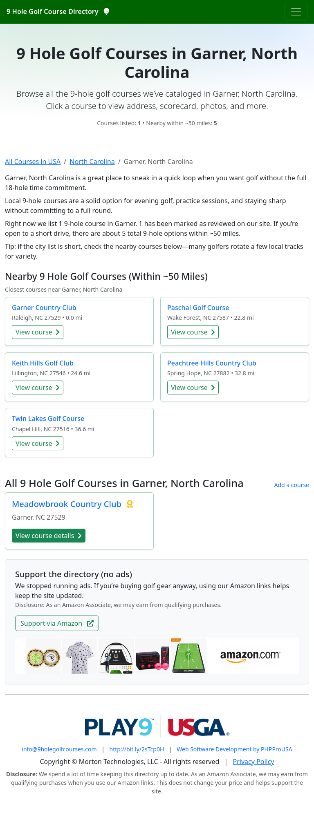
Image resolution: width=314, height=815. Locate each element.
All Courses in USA (33, 161)
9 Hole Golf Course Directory (58, 11)
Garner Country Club (44, 307)
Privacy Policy (253, 761)
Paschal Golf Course (198, 307)
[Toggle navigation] (296, 12)
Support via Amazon (57, 623)
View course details (49, 535)
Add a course (291, 485)
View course (38, 332)
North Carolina (92, 161)
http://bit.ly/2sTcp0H (137, 749)
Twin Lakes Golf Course (48, 418)
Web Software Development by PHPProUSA (234, 749)
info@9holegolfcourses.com (59, 749)
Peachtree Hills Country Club (211, 363)
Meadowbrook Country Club (67, 503)
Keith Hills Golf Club (43, 363)
